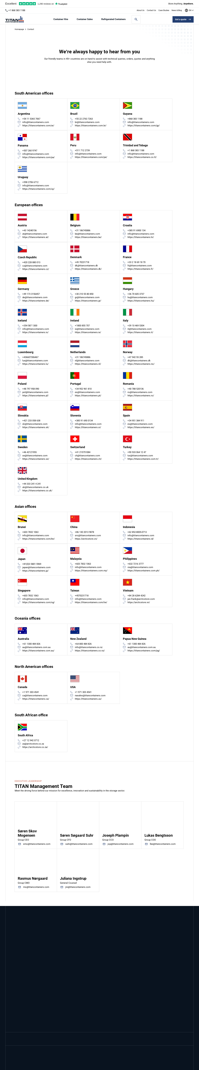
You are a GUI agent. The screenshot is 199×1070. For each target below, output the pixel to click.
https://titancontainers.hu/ (141, 302)
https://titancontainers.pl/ (36, 398)
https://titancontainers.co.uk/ (38, 493)
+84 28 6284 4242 (136, 599)
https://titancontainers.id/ (141, 542)
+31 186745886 (82, 231)
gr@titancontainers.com (87, 299)
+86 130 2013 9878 (84, 535)
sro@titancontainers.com (88, 539)
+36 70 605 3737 (136, 295)
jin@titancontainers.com (77, 892)
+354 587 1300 (30, 327)
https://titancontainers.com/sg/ (39, 606)
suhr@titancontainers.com (78, 848)
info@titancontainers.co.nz (89, 651)
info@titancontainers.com (36, 122)
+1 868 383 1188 (16, 10)
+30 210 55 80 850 (84, 295)
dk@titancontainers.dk (86, 266)
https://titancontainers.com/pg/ (144, 655)
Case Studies (163, 10)
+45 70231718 (82, 263)
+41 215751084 (82, 455)
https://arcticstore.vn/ (139, 606)
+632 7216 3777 (136, 567)
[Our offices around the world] (189, 10)
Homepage (19, 29)
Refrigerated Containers (113, 19)
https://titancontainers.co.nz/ (90, 655)
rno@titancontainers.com (36, 892)
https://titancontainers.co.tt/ (142, 157)
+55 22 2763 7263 (84, 119)
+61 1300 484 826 (31, 648)
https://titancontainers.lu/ (36, 366)
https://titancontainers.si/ (88, 430)
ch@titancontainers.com (87, 458)
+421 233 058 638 (31, 423)
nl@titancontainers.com (87, 362)
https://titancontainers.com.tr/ (143, 461)
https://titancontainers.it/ (140, 334)
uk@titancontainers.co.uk (36, 490)
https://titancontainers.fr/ (140, 270)
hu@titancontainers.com (140, 299)
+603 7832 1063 (31, 535)
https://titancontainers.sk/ (36, 430)
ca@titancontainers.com (35, 700)
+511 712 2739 (82, 151)
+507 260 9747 (30, 151)
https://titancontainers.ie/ (88, 334)
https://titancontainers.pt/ (88, 398)
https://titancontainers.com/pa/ (39, 157)
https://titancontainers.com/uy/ (39, 189)
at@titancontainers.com (35, 235)
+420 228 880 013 (31, 263)
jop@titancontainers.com (120, 848)
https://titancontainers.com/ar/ (38, 125)
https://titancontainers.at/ (36, 238)
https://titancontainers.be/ (88, 238)
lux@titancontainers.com (35, 362)
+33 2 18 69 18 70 (136, 263)
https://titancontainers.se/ (36, 461)
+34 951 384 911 (136, 423)
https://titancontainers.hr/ (141, 238)
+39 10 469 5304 (136, 327)
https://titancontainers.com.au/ (38, 655)
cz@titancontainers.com (35, 267)
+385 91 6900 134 (136, 231)
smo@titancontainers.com (36, 848)
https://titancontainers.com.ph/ (144, 574)
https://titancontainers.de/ (36, 302)
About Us (140, 10)
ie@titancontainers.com (87, 330)
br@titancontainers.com (87, 122)
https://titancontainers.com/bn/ (39, 542)
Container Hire (60, 19)
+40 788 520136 (136, 391)
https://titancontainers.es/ (141, 430)
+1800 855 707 (82, 327)
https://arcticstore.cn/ (86, 542)
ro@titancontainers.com (140, 394)
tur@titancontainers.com (140, 458)
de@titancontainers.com (35, 299)
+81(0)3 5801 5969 (32, 567)
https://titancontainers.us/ (88, 703)
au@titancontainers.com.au (37, 651)
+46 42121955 (30, 455)
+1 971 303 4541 (31, 696)
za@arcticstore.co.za (33, 748)
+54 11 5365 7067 (31, 119)
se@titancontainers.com (35, 458)
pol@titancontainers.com (35, 394)
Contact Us (151, 10)
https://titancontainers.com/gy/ (144, 125)
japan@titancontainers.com (37, 571)
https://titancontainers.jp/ (36, 574)
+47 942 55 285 (135, 359)
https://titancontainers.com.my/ (91, 574)
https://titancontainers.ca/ (36, 703)
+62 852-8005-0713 (137, 535)
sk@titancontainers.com (35, 426)
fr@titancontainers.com (140, 266)
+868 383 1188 (135, 119)
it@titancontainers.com (140, 330)
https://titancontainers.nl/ (88, 366)
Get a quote (180, 19)
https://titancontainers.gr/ (88, 302)
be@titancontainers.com (87, 235)
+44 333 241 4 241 (32, 487)
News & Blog (177, 10)
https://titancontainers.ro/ (141, 398)
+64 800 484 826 (83, 648)
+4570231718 (82, 599)
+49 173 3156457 (31, 295)
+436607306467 (31, 359)
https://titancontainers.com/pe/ (91, 157)
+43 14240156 (30, 231)
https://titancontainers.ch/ (88, 461)
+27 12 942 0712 (31, 745)
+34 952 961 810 (83, 391)
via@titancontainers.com (140, 571)
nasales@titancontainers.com (90, 700)
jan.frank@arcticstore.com (141, 603)
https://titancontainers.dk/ (88, 270)
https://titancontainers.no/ (141, 366)
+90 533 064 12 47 (137, 455)
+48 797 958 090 (31, 391)
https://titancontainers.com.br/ (91, 125)
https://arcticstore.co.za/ (35, 752)
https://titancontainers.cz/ (36, 270)
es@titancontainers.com (87, 394)
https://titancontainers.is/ (36, 334)
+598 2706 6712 (31, 183)
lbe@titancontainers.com (163, 848)
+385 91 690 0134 (84, 423)
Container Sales (85, 19)
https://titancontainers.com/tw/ (91, 606)
